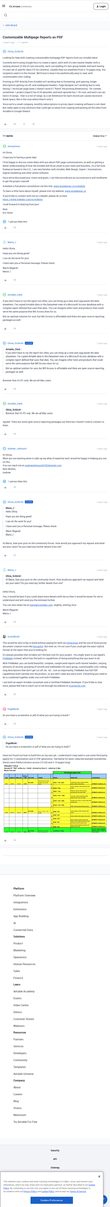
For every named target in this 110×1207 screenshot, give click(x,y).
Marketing (19, 950)
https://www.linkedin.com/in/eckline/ (23, 199)
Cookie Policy (47, 1204)
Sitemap (55, 1167)
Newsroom (19, 1115)
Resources (19, 1032)
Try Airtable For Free (25, 1122)
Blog (16, 1101)
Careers (17, 1094)
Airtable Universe (23, 1074)
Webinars (18, 1026)
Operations (19, 957)
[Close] (99, 1189)
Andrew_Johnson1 (17, 448)
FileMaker (8, 658)
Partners (18, 1039)
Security (55, 1150)
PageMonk (13, 709)
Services (18, 1046)
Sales (16, 971)
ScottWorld (13, 636)
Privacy (55, 1176)
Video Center (21, 1005)
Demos (17, 1012)
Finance (18, 978)
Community (20, 1060)
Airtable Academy (24, 991)
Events (17, 998)
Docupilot (38, 646)
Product (18, 943)
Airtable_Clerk (15, 294)
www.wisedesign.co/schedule (69, 186)
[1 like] (15, 221)
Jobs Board (11, 25)
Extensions (19, 909)
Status (17, 1108)
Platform (18, 888)
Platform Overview (24, 895)
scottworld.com (77, 685)
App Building (21, 916)
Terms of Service (78, 1204)
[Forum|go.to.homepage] (20, 6)
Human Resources (24, 964)
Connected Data (23, 930)
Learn (16, 984)
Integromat (72, 642)
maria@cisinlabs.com (41, 605)
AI (14, 923)
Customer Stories (23, 1019)
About (17, 1087)
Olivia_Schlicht (15, 51)
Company (19, 1080)
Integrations (20, 902)
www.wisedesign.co (75, 191)
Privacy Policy (30, 1204)
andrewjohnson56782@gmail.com (43, 465)
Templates (19, 1067)
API (55, 1159)
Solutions (19, 936)
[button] (4, 7)
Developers (19, 1053)
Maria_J (12, 242)
